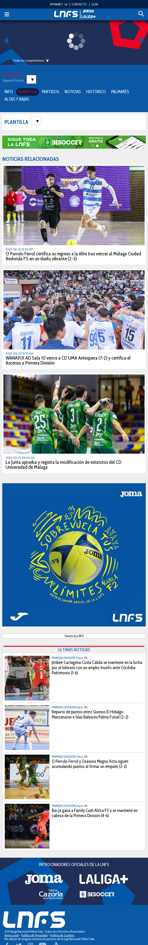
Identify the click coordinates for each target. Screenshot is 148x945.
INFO (9, 91)
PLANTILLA (27, 91)
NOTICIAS (73, 91)
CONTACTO (79, 4)
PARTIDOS (50, 91)
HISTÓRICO (96, 91)
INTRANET (56, 4)
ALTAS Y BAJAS (17, 99)
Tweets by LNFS (74, 636)
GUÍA (94, 4)
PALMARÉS (120, 91)
